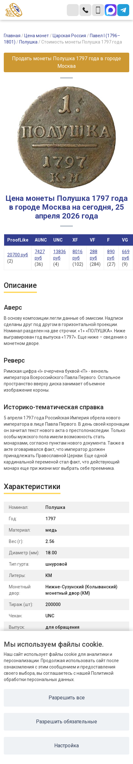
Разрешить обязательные (66, 722)
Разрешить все (67, 698)
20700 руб (17, 254)
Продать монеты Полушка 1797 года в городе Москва (66, 62)
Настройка (66, 746)
